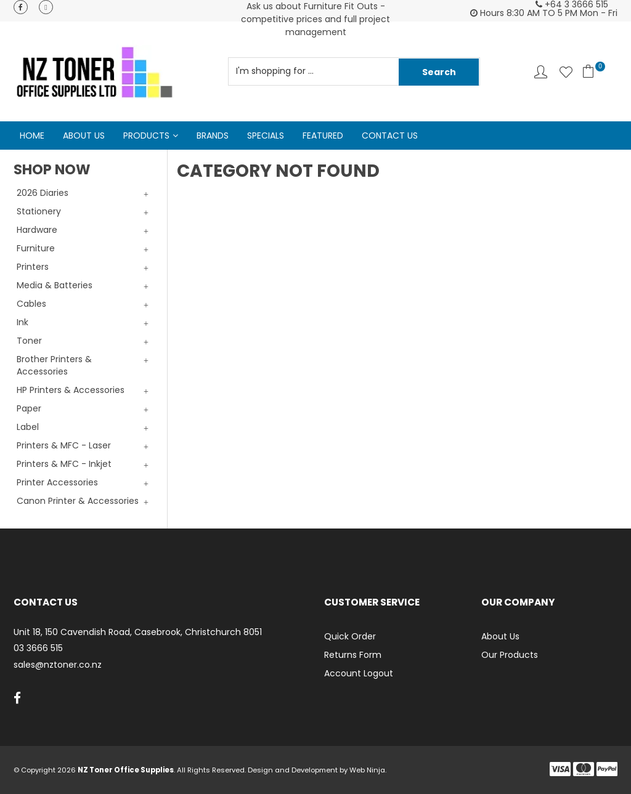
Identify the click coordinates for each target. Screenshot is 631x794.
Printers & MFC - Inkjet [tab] (64, 464)
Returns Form (352, 655)
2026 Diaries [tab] (42, 193)
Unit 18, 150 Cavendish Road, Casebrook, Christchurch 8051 (138, 632)
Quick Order (350, 636)
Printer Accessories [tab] (57, 482)
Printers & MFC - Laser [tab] (64, 445)
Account (540, 71)
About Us (84, 135)
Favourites (566, 71)
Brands (213, 135)
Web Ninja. (367, 770)
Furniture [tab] (36, 248)
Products (146, 135)
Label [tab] (28, 427)
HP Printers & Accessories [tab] (70, 390)
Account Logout (358, 673)
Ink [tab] (22, 322)
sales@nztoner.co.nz (58, 665)
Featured (323, 135)
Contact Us (390, 135)
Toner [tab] (29, 340)
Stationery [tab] (39, 211)
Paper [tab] (29, 408)
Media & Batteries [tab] (54, 285)
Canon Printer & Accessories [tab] (78, 501)
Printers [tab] (33, 267)
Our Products (509, 655)
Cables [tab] (31, 304)
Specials (265, 135)
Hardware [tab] (37, 230)
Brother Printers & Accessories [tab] (54, 365)
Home (32, 135)
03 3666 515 (38, 648)
